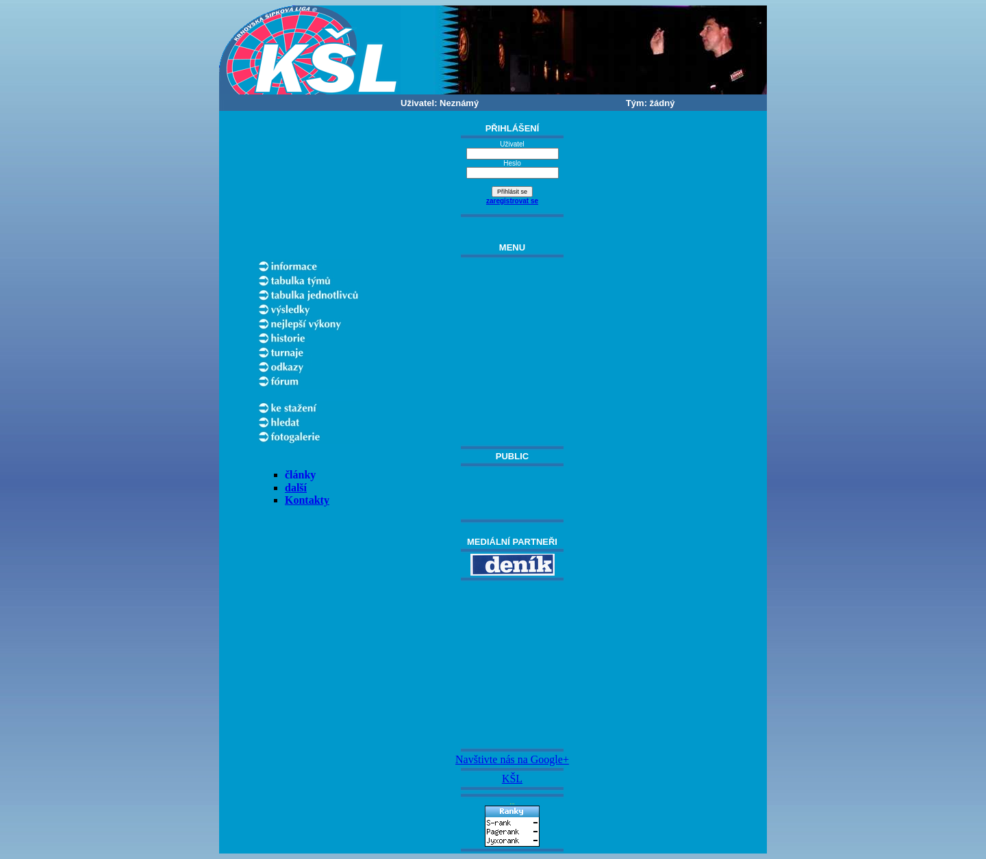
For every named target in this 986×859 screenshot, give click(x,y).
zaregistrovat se (512, 201)
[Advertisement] (512, 664)
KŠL (512, 778)
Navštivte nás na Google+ (512, 759)
